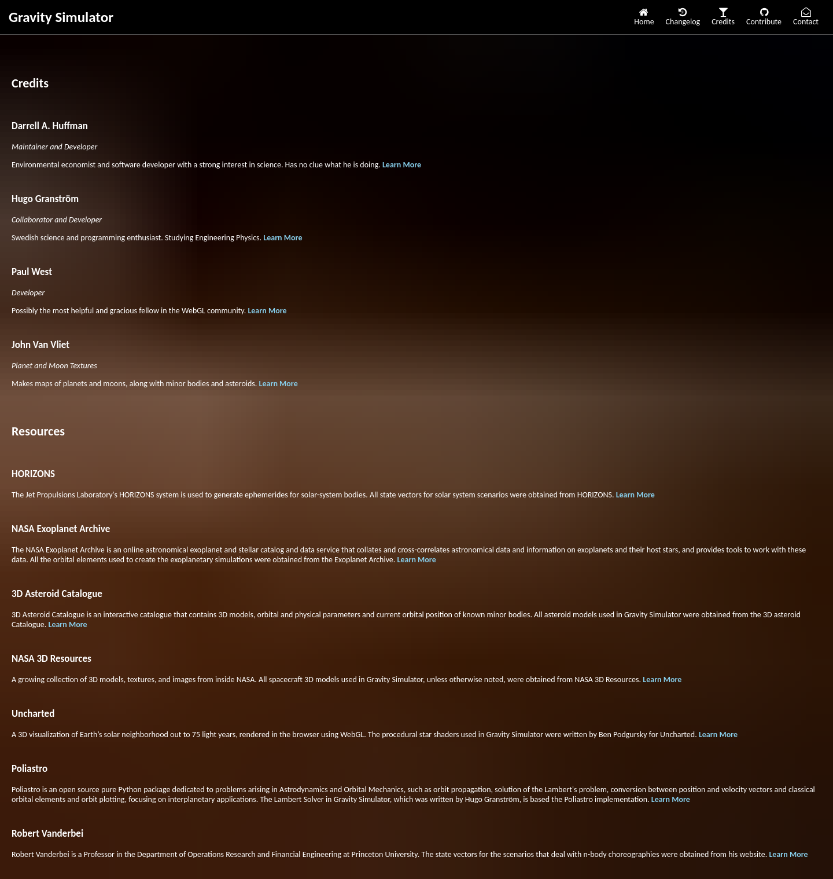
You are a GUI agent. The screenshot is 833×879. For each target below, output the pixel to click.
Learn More (401, 165)
